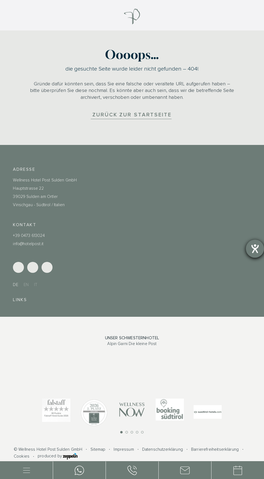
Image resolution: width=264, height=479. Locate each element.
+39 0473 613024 (29, 235)
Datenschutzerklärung (162, 449)
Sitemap (97, 449)
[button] (121, 432)
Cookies (21, 456)
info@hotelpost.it (28, 243)
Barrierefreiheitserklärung (215, 449)
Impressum (124, 449)
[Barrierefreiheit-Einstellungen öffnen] (255, 249)
